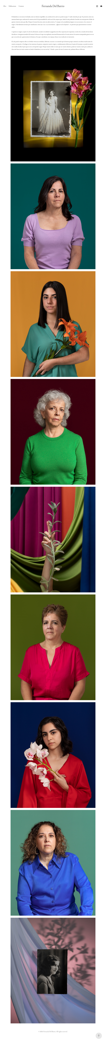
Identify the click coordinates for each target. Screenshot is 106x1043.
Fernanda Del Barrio (53, 6)
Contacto (21, 6)
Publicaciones (12, 6)
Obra (4, 6)
